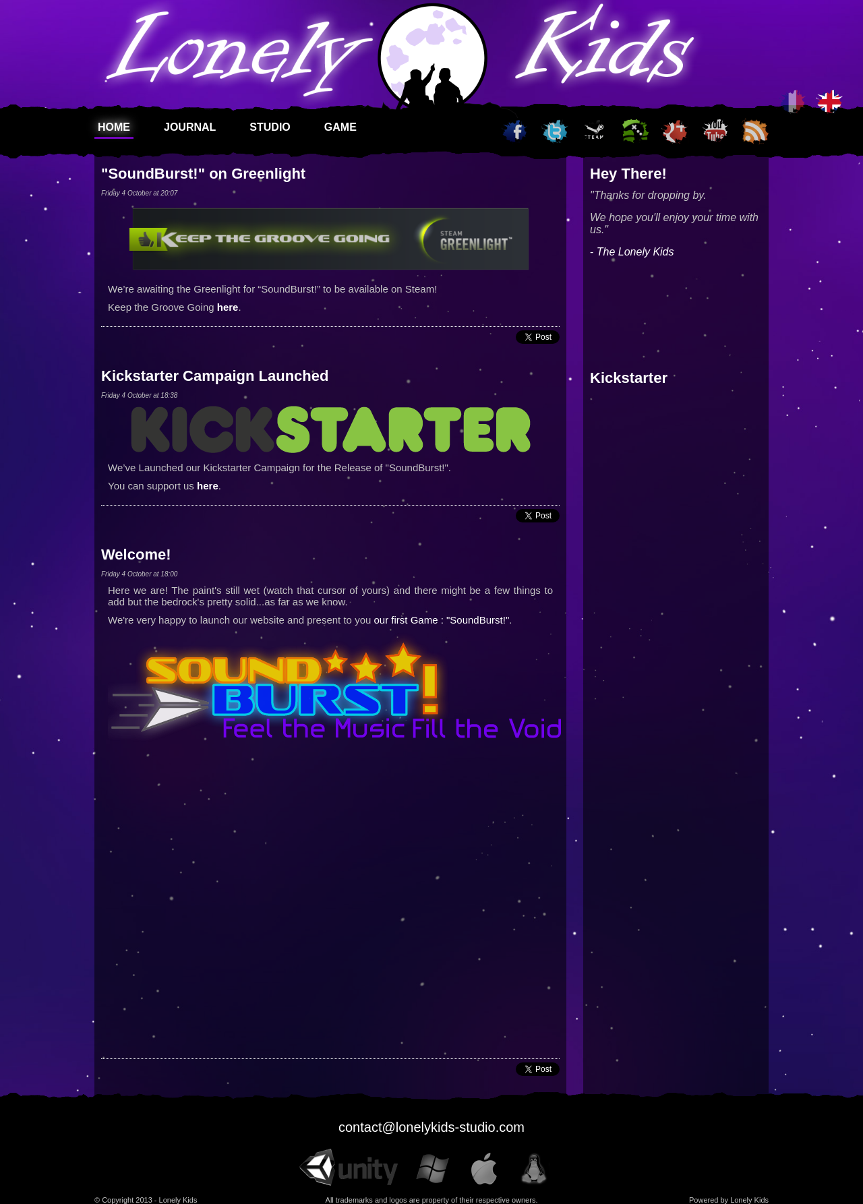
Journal (190, 127)
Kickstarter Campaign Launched (214, 375)
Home (114, 127)
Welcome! (136, 554)
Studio (269, 127)
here (228, 307)
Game (340, 127)
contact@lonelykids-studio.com (431, 1127)
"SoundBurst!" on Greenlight (203, 173)
